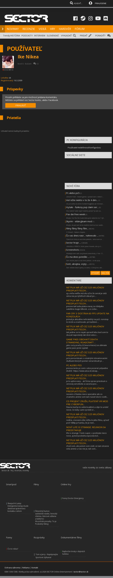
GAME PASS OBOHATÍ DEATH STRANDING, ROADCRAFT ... (82, 341)
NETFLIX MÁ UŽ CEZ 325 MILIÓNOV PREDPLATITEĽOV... (85, 289)
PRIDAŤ (83, 35)
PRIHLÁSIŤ (20, 105)
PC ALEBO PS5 (74, 365)
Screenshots (72, 249)
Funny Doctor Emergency (73, 498)
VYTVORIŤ (95, 273)
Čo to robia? (13, 549)
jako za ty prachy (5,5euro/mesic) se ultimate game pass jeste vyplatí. (86, 346)
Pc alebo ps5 (73, 192)
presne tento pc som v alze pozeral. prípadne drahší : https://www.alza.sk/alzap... (87, 369)
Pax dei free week (75, 214)
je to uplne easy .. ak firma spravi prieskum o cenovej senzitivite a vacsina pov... (86, 382)
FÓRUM (79, 29)
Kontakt (35, 567)
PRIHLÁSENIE (100, 3)
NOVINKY (13, 29)
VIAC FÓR (105, 273)
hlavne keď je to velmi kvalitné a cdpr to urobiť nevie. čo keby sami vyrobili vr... (87, 408)
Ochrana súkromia (12, 567)
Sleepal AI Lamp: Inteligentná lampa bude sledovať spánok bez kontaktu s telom (18, 507)
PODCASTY (27, 35)
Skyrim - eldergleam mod (79, 221)
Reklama (26, 567)
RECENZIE (28, 29)
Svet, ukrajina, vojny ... (77, 263)
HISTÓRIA (15, 35)
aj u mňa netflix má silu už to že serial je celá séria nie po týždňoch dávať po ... (86, 294)
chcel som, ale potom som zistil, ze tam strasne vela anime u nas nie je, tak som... (87, 447)
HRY (52, 29)
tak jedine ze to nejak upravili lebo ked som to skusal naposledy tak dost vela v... (87, 333)
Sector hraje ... (73, 242)
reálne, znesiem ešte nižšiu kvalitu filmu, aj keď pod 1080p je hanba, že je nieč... (87, 421)
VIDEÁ (42, 29)
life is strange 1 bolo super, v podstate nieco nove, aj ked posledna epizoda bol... (86, 434)
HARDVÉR (65, 29)
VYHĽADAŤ (66, 35)
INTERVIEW (39, 35)
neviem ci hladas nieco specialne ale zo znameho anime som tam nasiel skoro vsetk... (87, 395)
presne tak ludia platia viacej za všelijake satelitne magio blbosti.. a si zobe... (85, 307)
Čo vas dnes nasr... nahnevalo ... (82, 235)
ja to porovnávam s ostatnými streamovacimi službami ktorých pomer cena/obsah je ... (86, 359)
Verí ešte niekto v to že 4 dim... (82, 200)
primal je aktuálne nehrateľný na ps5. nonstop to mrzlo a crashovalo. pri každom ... (87, 320)
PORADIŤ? (100, 35)
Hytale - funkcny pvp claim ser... (82, 207)
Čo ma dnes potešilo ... (77, 256)
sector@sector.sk (80, 571)
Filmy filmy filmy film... (77, 228)
